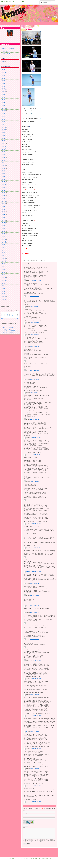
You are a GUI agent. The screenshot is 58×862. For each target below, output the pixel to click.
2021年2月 (3, 160)
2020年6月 (3, 173)
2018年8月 (3, 208)
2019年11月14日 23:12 (34, 500)
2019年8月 (3, 189)
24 (1, 317)
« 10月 (2, 318)
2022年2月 (3, 141)
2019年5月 (3, 193)
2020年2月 (3, 179)
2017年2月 (3, 236)
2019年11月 (4, 184)
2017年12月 (4, 220)
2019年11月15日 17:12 (34, 392)
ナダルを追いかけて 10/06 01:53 (7, 53)
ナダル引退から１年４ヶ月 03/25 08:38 (8, 332)
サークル (21, 858)
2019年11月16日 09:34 (34, 322)
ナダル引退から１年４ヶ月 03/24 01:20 (8, 48)
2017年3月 (3, 234)
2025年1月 (3, 88)
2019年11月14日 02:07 (34, 605)
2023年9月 (3, 113)
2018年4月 (3, 214)
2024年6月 (3, 99)
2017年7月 (3, 228)
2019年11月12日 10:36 (34, 731)
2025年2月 (3, 86)
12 (7, 314)
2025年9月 (3, 75)
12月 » (18, 318)
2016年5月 (3, 250)
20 (9, 315)
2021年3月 (3, 159)
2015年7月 (3, 266)
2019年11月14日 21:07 (36, 523)
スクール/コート (30, 858)
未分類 (27, 260)
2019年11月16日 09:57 (34, 306)
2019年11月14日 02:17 (34, 595)
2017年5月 (3, 231)
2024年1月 (3, 107)
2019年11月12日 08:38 (36, 801)
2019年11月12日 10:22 (36, 748)
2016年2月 (3, 255)
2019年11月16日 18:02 (34, 296)
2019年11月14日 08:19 (36, 571)
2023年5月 (3, 118)
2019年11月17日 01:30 (36, 280)
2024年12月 (4, 89)
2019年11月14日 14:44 (34, 557)
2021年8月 (3, 151)
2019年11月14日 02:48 (34, 583)
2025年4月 (3, 83)
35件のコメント (43, 260)
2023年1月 (3, 124)
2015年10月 (4, 261)
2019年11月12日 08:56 (36, 785)
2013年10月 (4, 299)
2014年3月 (3, 291)
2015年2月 (3, 274)
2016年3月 (3, 253)
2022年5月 (3, 137)
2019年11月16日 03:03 (34, 334)
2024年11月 (4, 91)
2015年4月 (3, 271)
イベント (39, 858)
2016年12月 (4, 239)
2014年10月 (4, 280)
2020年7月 (3, 171)
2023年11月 (4, 110)
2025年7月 (3, 78)
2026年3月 (3, 70)
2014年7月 (3, 285)
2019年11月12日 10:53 (36, 715)
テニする (25, 858)
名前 (24, 810)
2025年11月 (4, 72)
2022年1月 (3, 143)
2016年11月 (4, 241)
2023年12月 (4, 108)
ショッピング (14, 858)
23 (17, 315)
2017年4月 (3, 233)
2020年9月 (3, 168)
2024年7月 (3, 97)
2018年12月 (4, 201)
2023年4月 (3, 119)
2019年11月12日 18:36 (36, 678)
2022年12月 (4, 126)
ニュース (18, 858)
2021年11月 (4, 146)
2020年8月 (3, 170)
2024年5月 (3, 100)
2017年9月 (3, 225)
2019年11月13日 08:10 (34, 646)
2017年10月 (4, 223)
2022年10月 (4, 129)
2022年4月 (3, 138)
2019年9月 (3, 187)
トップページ (8, 858)
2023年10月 (4, 111)
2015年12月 (4, 258)
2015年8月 (3, 264)
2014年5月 (3, 288)
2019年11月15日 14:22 (34, 419)
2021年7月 (3, 152)
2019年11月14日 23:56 (34, 481)
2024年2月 (3, 105)
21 (12, 315)
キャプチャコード (31, 825)
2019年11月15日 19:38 (34, 379)
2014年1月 (3, 294)
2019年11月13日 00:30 (36, 660)
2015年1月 (3, 275)
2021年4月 (3, 157)
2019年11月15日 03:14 (36, 437)
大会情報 (35, 858)
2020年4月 (3, 176)
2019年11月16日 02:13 (34, 370)
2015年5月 (3, 269)
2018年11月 (4, 203)
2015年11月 (4, 260)
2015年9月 (3, 263)
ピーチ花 (27, 571)
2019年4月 (3, 195)
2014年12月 (4, 277)
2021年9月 (3, 149)
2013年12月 (4, 296)
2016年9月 (3, 244)
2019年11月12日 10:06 (34, 768)
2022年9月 (3, 130)
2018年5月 (3, 212)
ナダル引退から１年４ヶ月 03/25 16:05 (8, 329)
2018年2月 (3, 217)
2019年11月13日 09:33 (34, 639)
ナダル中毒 (51, 16)
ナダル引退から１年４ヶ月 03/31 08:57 (8, 327)
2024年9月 (3, 94)
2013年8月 (3, 301)
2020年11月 (4, 165)
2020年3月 (3, 178)
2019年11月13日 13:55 (34, 622)
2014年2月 (3, 293)
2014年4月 (3, 290)
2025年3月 (3, 85)
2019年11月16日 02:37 (34, 346)
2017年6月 (3, 230)
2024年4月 (3, 102)
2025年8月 (3, 77)
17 (1, 315)
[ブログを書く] (21, 1)
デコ (27, 557)
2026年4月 (3, 69)
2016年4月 (3, 252)
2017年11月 (4, 222)
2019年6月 (3, 192)
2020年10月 (4, 167)
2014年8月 (3, 283)
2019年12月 (4, 182)
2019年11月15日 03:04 (36, 454)
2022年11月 (4, 127)
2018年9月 (3, 206)
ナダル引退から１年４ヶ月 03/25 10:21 (8, 330)
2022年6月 (3, 135)
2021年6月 (3, 154)
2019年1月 (3, 200)
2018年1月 (3, 219)
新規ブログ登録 (49, 858)
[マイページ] (17, 1)
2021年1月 (3, 162)
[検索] (47, 2)
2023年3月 (3, 121)
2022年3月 (3, 140)
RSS (10, 37)
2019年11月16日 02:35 (34, 360)
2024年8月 (3, 96)
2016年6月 (3, 249)
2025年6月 (3, 80)
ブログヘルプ (43, 858)
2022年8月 (3, 132)
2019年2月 (3, 198)
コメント (24, 827)
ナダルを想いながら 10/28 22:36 (7, 51)
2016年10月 (4, 242)
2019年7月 (3, 190)
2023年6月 (3, 116)
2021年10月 (4, 148)
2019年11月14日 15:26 (36, 547)
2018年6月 (3, 211)
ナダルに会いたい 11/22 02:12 (7, 50)
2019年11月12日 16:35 (34, 694)
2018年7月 (3, 209)
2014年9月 (3, 282)
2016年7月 (3, 247)
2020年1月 (3, 181)
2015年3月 (3, 272)
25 (4, 317)
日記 (32, 260)
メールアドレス (26, 813)
